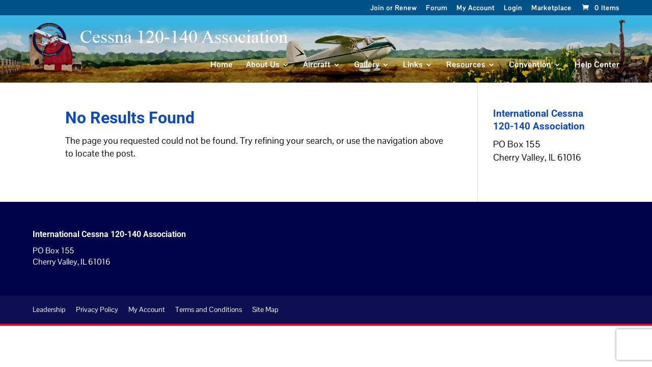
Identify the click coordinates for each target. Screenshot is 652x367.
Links (413, 65)
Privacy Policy (97, 309)
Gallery (366, 65)
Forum (436, 9)
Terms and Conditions (208, 309)
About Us (263, 65)
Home (221, 65)
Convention (530, 65)
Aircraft (317, 65)
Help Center (597, 65)
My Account (475, 9)
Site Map (265, 309)
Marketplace (551, 9)
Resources (465, 65)
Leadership (49, 309)
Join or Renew (393, 9)
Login (513, 9)
